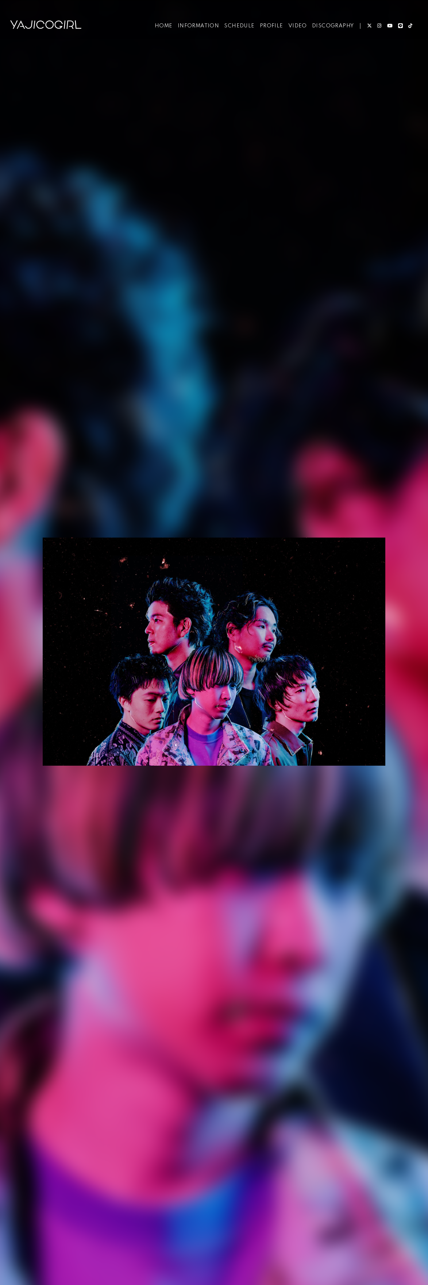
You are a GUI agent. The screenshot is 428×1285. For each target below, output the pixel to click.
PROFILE (270, 28)
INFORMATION (196, 28)
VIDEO (296, 28)
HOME (162, 28)
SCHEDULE (238, 28)
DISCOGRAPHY (331, 28)
